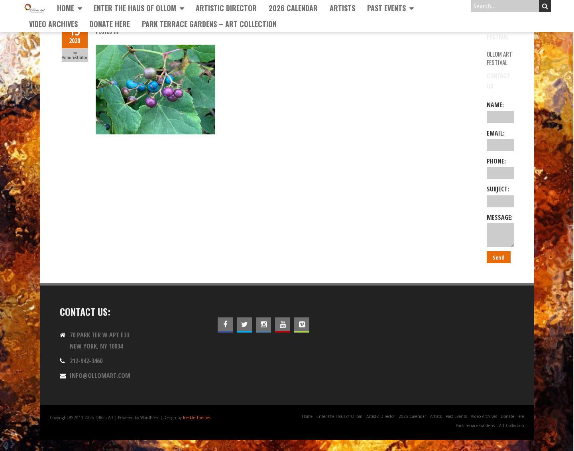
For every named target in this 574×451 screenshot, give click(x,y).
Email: (500, 140)
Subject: (500, 196)
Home (65, 8)
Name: (500, 111)
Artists (342, 8)
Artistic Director (226, 8)
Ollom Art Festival (499, 58)
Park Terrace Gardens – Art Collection (209, 24)
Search (545, 6)
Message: (500, 230)
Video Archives (53, 24)
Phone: (500, 168)
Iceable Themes (196, 417)
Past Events (386, 8)
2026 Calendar (293, 8)
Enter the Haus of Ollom (135, 8)
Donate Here (110, 24)
